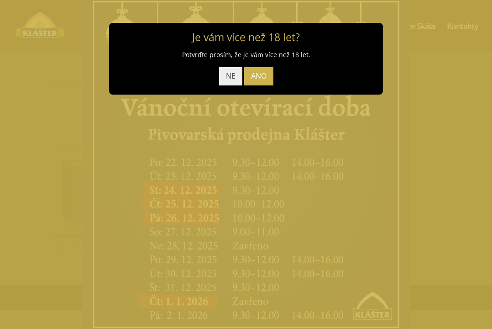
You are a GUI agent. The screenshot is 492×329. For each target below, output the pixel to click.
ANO (259, 76)
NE (231, 76)
